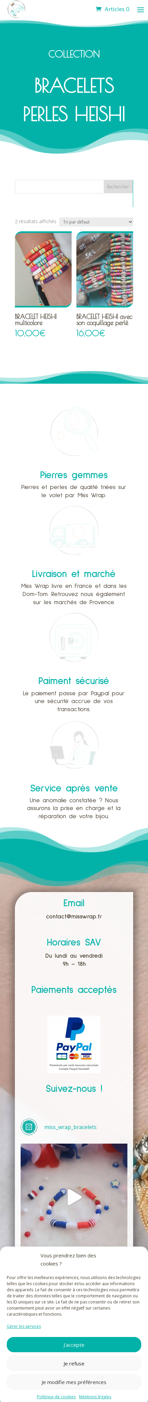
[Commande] (96, 222)
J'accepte (74, 1357)
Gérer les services (24, 1339)
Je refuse (74, 1376)
